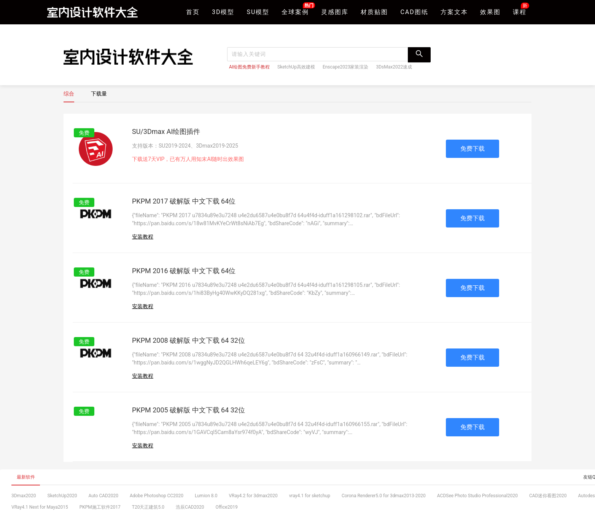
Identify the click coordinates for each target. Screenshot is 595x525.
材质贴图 (374, 12)
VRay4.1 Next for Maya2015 (39, 507)
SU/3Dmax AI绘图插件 (166, 131)
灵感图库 (334, 12)
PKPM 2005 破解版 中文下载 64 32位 (188, 410)
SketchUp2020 (62, 495)
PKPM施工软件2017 (100, 507)
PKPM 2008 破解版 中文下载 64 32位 (188, 340)
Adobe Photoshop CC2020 (156, 495)
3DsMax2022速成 (394, 67)
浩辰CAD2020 (190, 507)
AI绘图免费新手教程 (249, 67)
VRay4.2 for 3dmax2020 (253, 495)
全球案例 (295, 11)
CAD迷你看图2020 (548, 495)
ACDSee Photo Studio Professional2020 (477, 495)
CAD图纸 (414, 12)
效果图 (490, 12)
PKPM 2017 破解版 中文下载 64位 (183, 201)
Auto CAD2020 (103, 495)
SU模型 (258, 12)
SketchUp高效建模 (296, 67)
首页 (193, 12)
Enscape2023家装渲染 (346, 67)
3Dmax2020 (23, 495)
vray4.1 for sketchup (309, 495)
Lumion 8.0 (206, 495)
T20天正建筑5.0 (148, 507)
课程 (520, 11)
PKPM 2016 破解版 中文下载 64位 (183, 271)
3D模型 (223, 12)
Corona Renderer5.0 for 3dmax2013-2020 (384, 495)
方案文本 (454, 12)
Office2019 (227, 507)
